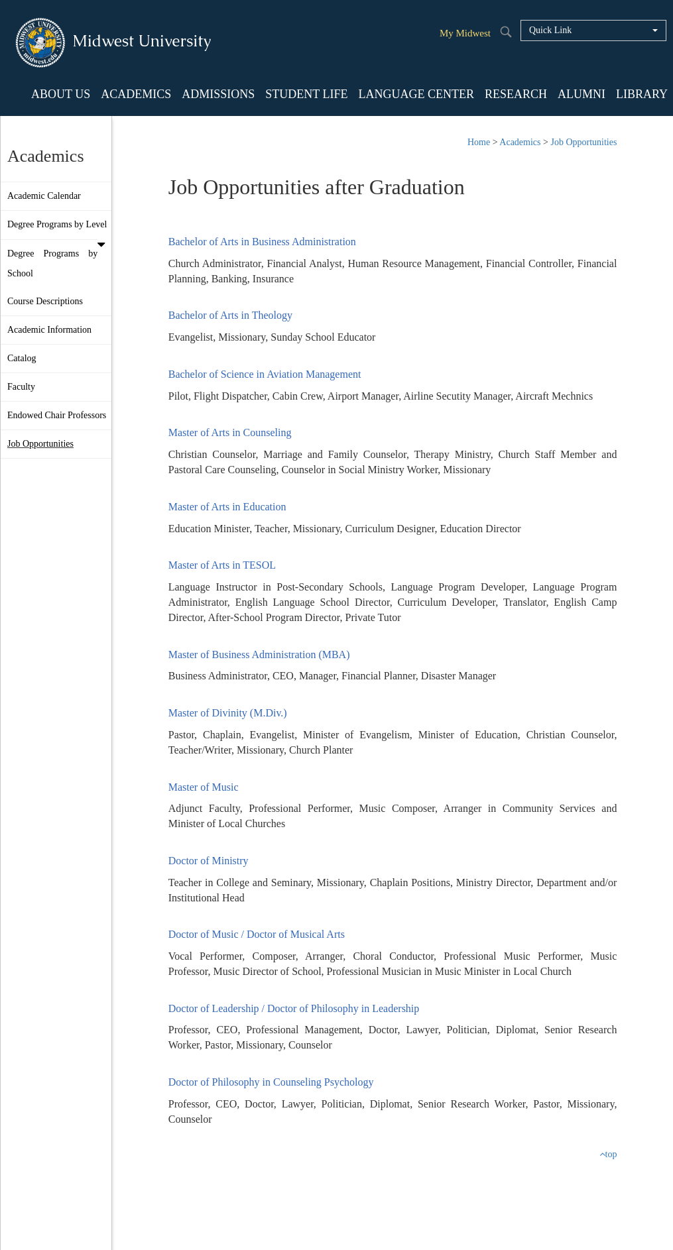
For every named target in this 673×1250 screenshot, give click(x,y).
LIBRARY (642, 94)
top (608, 1154)
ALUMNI (581, 94)
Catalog (21, 358)
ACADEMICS (136, 94)
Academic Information (49, 330)
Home (478, 142)
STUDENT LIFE (306, 94)
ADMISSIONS (218, 94)
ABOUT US (60, 94)
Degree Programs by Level (59, 229)
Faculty (21, 387)
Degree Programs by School (52, 263)
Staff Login (383, 1223)
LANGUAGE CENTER (415, 94)
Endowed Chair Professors (56, 415)
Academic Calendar (44, 196)
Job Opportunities (40, 444)
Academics (519, 142)
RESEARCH (516, 94)
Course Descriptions (45, 301)
